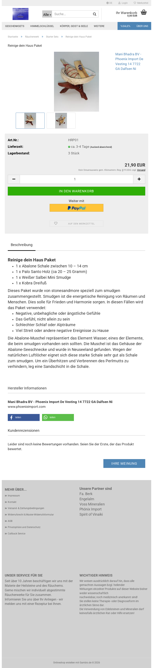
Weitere (99, 26)
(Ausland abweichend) (101, 147)
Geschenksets (14, 26)
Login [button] (123, 3)
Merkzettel (141, 3)
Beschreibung (21, 245)
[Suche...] (47, 14)
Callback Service (16, 533)
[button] (109, 3)
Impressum (14, 495)
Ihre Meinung (124, 464)
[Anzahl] (76, 179)
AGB (10, 521)
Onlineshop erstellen (64, 662)
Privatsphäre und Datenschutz (24, 527)
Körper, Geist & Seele (74, 26)
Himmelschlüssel (42, 26)
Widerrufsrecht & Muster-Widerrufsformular (31, 514)
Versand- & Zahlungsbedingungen (26, 508)
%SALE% (125, 26)
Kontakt (12, 502)
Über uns (142, 26)
